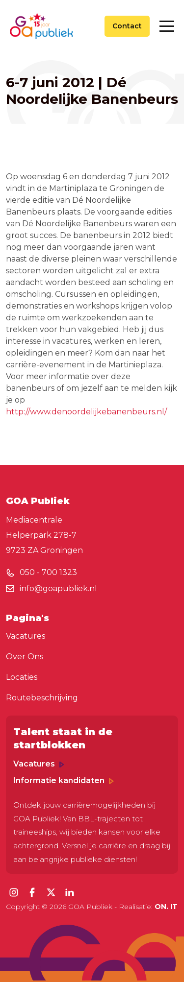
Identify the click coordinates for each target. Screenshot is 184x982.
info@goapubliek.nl (58, 588)
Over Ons (24, 656)
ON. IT (166, 906)
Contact (127, 26)
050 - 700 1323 (48, 572)
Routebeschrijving (42, 697)
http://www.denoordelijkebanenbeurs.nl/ (86, 411)
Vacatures (25, 636)
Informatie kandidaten (63, 780)
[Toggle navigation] (166, 26)
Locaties (21, 677)
